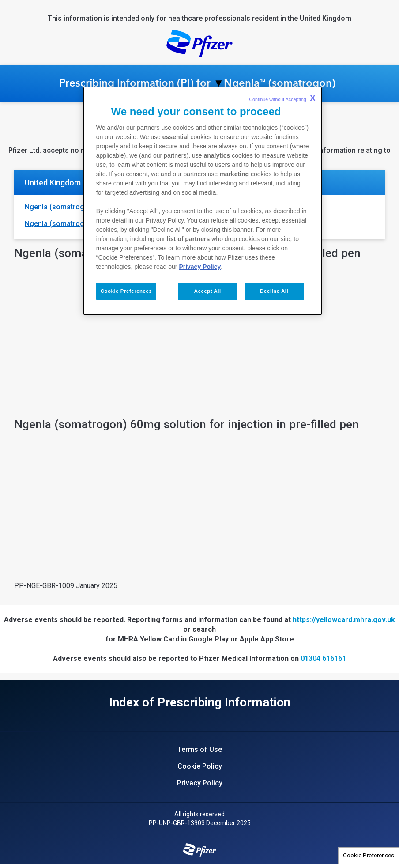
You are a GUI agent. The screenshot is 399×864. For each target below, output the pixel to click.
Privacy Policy (200, 266)
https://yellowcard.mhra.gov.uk (344, 619)
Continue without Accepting (282, 98)
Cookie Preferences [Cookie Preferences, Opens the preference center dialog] (126, 291)
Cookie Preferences (368, 855)
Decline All (274, 291)
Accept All (207, 291)
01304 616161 (323, 658)
